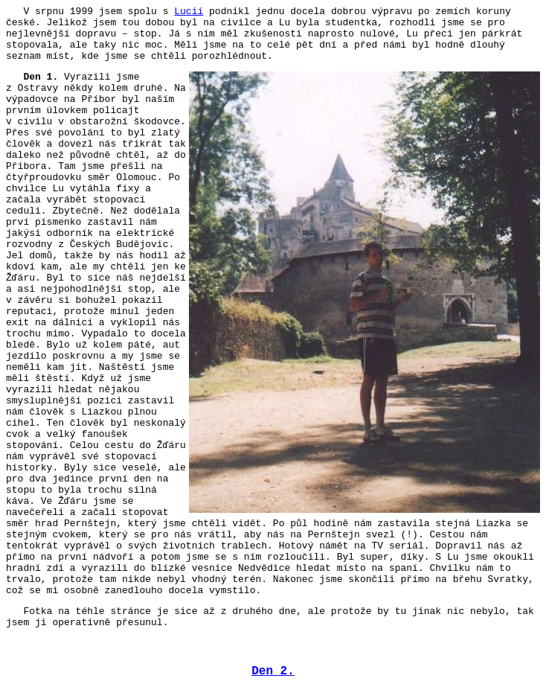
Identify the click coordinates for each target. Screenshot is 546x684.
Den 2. (273, 671)
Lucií (188, 11)
